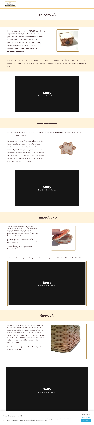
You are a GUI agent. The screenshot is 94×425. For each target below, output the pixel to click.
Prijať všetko (86, 420)
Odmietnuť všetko (86, 417)
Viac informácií (43, 420)
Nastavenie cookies (86, 414)
